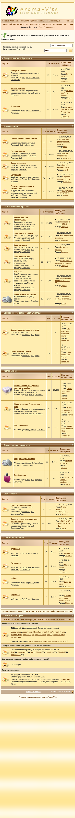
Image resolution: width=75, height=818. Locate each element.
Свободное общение (13, 538)
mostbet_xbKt (47, 632)
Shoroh (30, 167)
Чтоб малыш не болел (66, 354)
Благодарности (33, 24)
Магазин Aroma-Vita (10, 21)
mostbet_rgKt (16, 635)
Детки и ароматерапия (21, 351)
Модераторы (29, 145)
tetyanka (64, 240)
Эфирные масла (18, 163)
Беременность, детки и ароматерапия (21, 313)
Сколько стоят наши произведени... (65, 598)
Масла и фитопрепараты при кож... (63, 141)
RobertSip (37, 632)
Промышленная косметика (16, 445)
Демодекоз (68, 553)
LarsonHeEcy (65, 679)
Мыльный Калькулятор (13, 24)
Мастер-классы (21, 425)
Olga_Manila (36, 652)
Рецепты (18, 272)
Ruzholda (69, 603)
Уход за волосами (22, 256)
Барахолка (15, 595)
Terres (70, 415)
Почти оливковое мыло (67, 391)
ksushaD (65, 514)
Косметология (10, 494)
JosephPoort (27, 632)
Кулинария (16, 563)
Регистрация (48, 27)
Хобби (13, 578)
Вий (23, 77)
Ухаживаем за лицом (23, 233)
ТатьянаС (35, 77)
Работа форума (18, 88)
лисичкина (22, 652)
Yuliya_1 (64, 227)
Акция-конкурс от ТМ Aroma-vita (67, 109)
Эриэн (64, 286)
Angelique (31, 143)
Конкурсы (15, 106)
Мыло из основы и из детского (67, 409)
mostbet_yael (59, 632)
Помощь (69, 21)
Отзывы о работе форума (67, 93)
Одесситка (15, 80)
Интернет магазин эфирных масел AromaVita (38, 697)
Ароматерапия (10, 126)
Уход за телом (20, 245)
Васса (28, 77)
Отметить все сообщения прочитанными (55, 611)
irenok (65, 170)
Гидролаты (16, 175)
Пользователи (59, 24)
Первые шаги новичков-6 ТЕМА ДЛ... (63, 280)
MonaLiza (65, 341)
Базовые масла (18, 151)
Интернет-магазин (19, 71)
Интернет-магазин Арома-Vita (17, 58)
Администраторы (33, 111)
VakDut (49, 635)
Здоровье (15, 549)
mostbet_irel (16, 637)
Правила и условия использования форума (40, 21)
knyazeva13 (16, 655)
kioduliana (63, 572)
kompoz (64, 252)
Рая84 (67, 586)
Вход (41, 27)
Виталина (65, 117)
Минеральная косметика (25, 294)
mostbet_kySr (28, 635)
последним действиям (38, 641)
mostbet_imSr (40, 635)
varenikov (49, 652)
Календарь (46, 24)
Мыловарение (10, 371)
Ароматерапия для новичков (24, 138)
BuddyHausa (16, 632)
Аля (12, 652)
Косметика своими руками (16, 206)
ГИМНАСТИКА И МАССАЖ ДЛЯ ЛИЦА (64, 523)
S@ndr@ (61, 652)
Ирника (66, 195)
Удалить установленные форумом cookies (19, 611)
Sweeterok (66, 436)
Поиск (70, 24)
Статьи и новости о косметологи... (62, 509)
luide (65, 147)
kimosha (64, 81)
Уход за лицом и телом (24, 459)
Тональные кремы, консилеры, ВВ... (63, 298)
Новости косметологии (21, 505)
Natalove (63, 468)
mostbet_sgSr (58, 635)
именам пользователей (58, 641)
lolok (64, 528)
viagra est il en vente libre (67, 428)
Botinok (65, 398)
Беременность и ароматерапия (25, 330)
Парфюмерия (20, 475)
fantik (68, 484)
